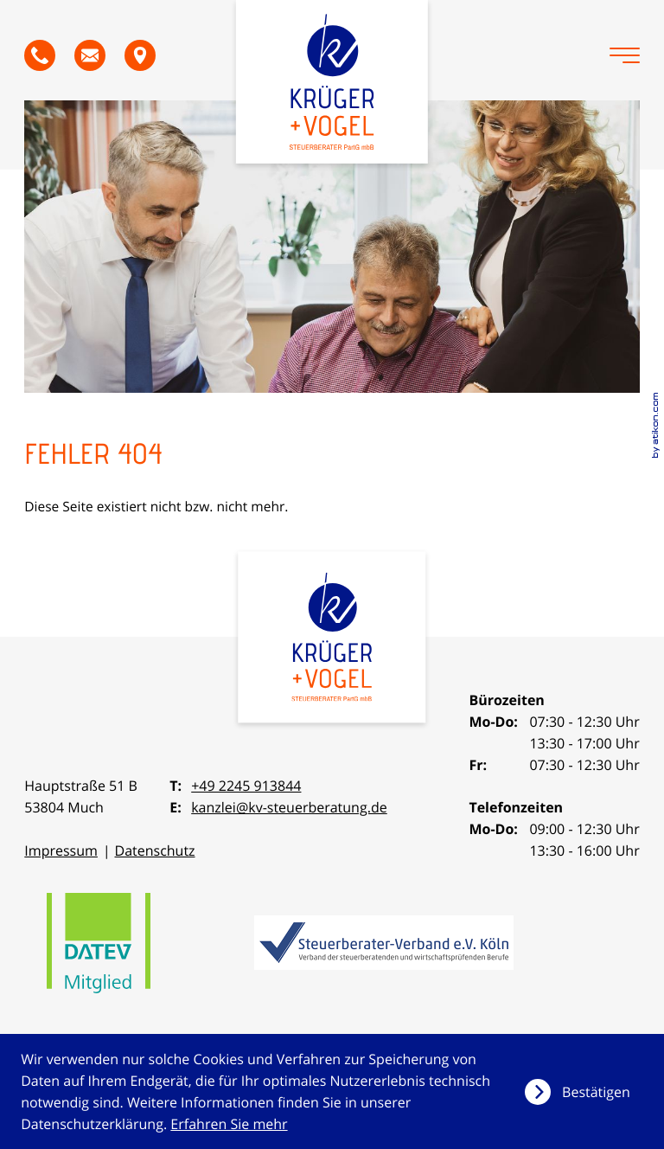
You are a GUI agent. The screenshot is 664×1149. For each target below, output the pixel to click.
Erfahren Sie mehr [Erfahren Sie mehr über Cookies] (228, 1123)
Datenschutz (154, 850)
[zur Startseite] (332, 82)
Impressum (61, 850)
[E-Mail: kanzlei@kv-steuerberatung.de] (89, 55)
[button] (39, 55)
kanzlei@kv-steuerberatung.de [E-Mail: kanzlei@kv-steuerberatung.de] (289, 807)
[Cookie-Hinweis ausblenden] (584, 1092)
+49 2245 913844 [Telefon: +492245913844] (246, 785)
